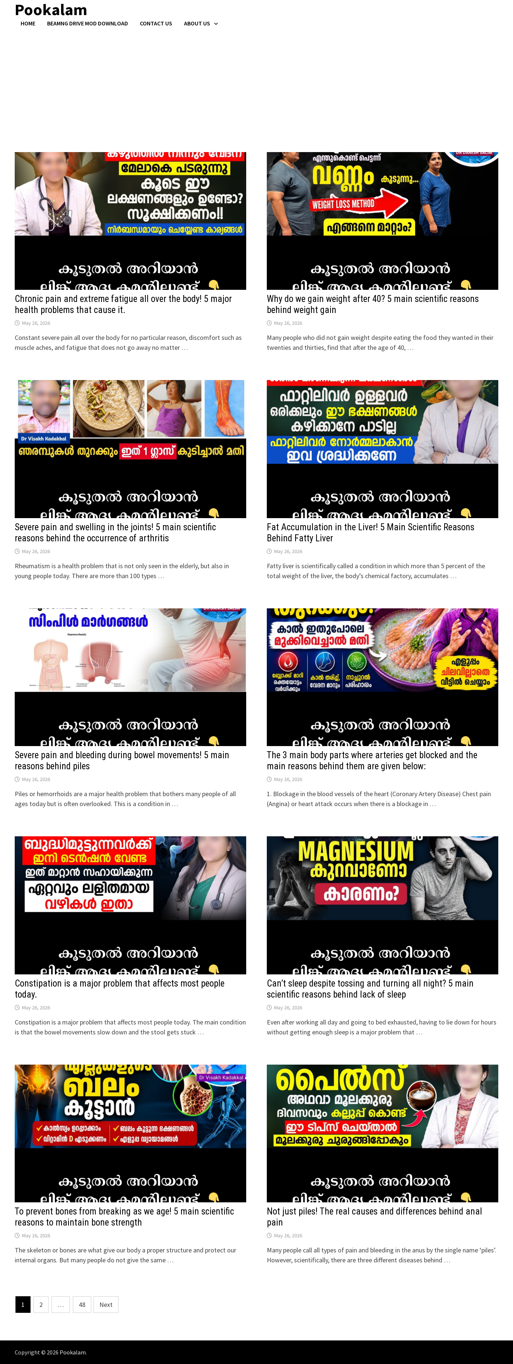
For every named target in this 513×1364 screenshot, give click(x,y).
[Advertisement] (256, 82)
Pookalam (73, 1352)
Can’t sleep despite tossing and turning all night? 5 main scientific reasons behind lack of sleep (370, 989)
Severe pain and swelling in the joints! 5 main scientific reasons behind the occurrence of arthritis (115, 533)
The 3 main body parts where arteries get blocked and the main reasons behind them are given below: (372, 760)
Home (28, 23)
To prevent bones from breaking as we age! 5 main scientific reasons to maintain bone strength (124, 1217)
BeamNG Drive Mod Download (87, 23)
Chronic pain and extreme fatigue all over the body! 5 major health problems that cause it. (123, 304)
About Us (197, 23)
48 (82, 1304)
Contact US (156, 23)
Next (106, 1304)
